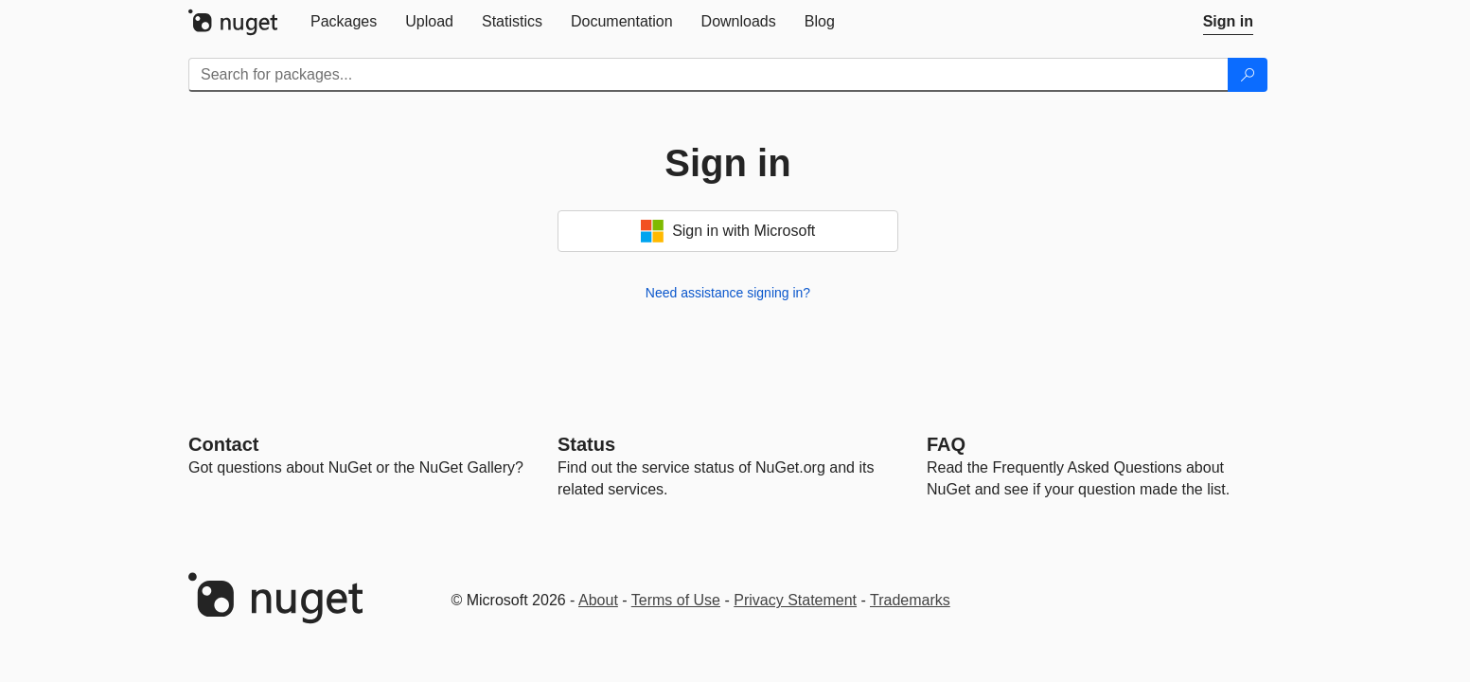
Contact (223, 444)
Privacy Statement (795, 600)
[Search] (1247, 75)
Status (586, 444)
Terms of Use (675, 600)
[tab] (343, 22)
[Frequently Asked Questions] (946, 444)
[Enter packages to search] (708, 75)
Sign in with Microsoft (728, 231)
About (598, 600)
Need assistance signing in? (728, 292)
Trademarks (910, 600)
